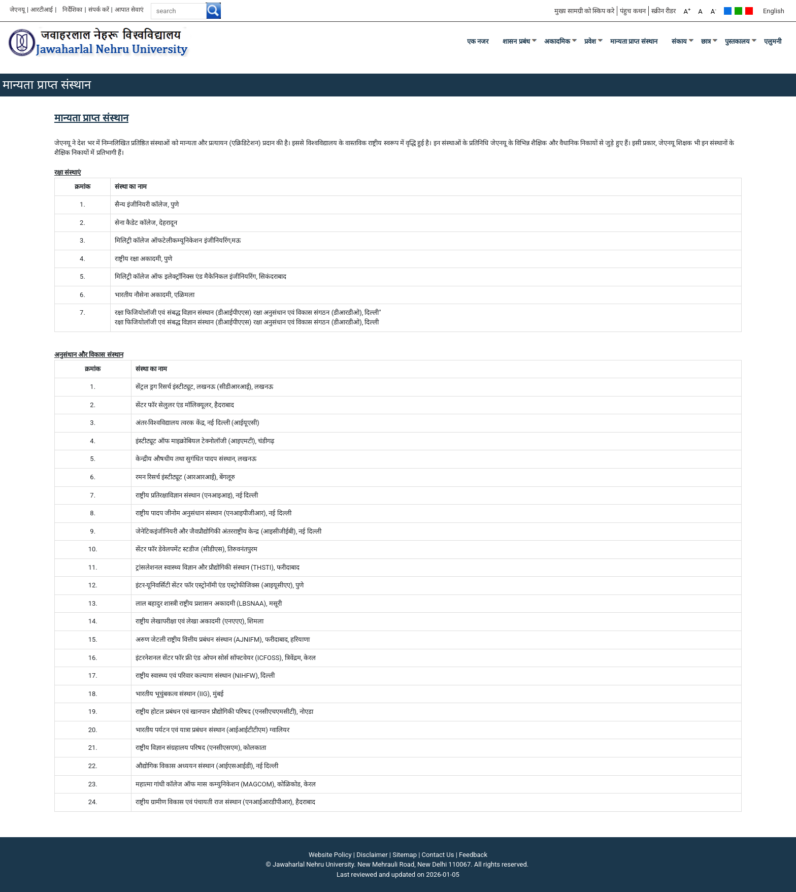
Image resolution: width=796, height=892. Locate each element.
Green (738, 11)
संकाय (679, 41)
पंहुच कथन (632, 11)
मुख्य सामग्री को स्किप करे (584, 11)
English (773, 11)
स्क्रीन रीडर (663, 11)
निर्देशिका (72, 9)
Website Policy (330, 854)
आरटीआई (41, 9)
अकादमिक (557, 41)
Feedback (473, 854)
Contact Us (438, 854)
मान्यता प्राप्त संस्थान (633, 41)
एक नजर (478, 41)
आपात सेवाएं (129, 9)
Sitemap (404, 854)
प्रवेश (590, 41)
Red (749, 11)
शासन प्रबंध (516, 41)
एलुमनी (772, 41)
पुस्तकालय (737, 41)
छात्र (706, 41)
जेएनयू (17, 9)
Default (728, 11)
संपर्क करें (98, 9)
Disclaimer (371, 854)
